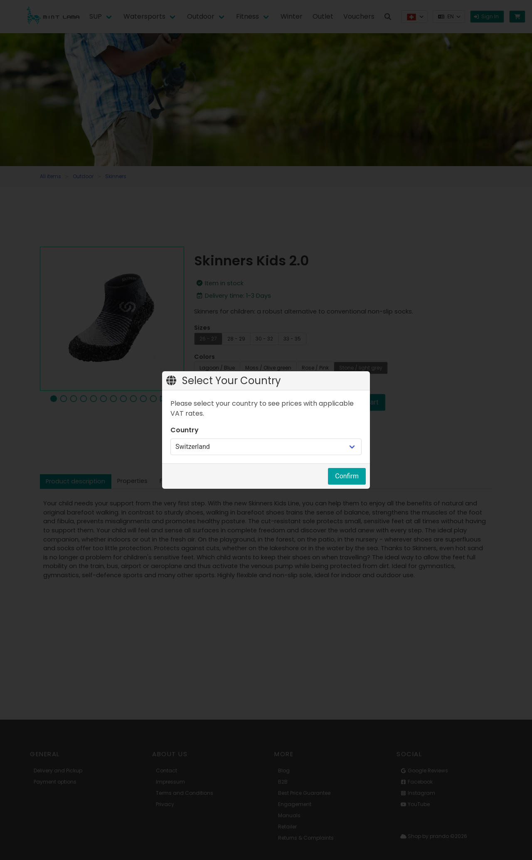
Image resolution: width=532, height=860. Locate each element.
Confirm (347, 476)
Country (184, 430)
